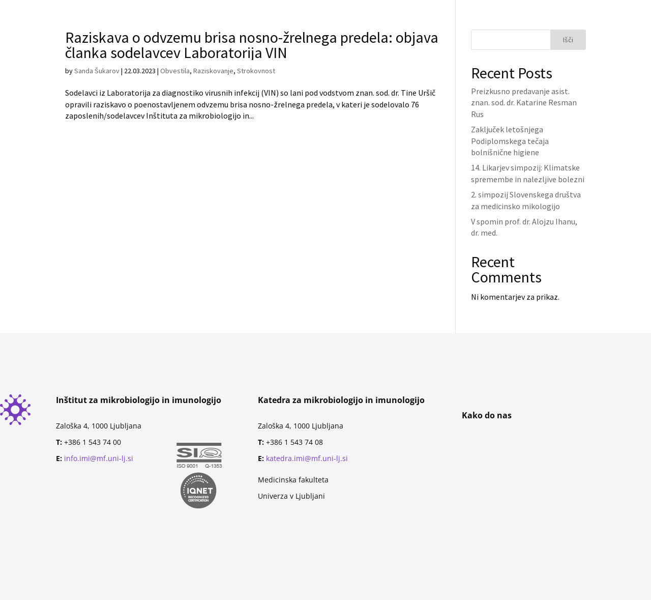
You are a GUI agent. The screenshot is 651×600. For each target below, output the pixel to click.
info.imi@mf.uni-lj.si (98, 458)
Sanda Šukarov (97, 70)
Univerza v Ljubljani (291, 496)
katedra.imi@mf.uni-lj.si (307, 458)
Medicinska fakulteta (293, 479)
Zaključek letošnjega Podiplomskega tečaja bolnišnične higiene (510, 140)
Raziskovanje (213, 70)
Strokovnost (256, 70)
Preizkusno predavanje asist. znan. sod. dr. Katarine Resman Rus (524, 102)
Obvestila (175, 70)
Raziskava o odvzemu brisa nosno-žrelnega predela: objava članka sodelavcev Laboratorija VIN (251, 45)
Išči (568, 39)
